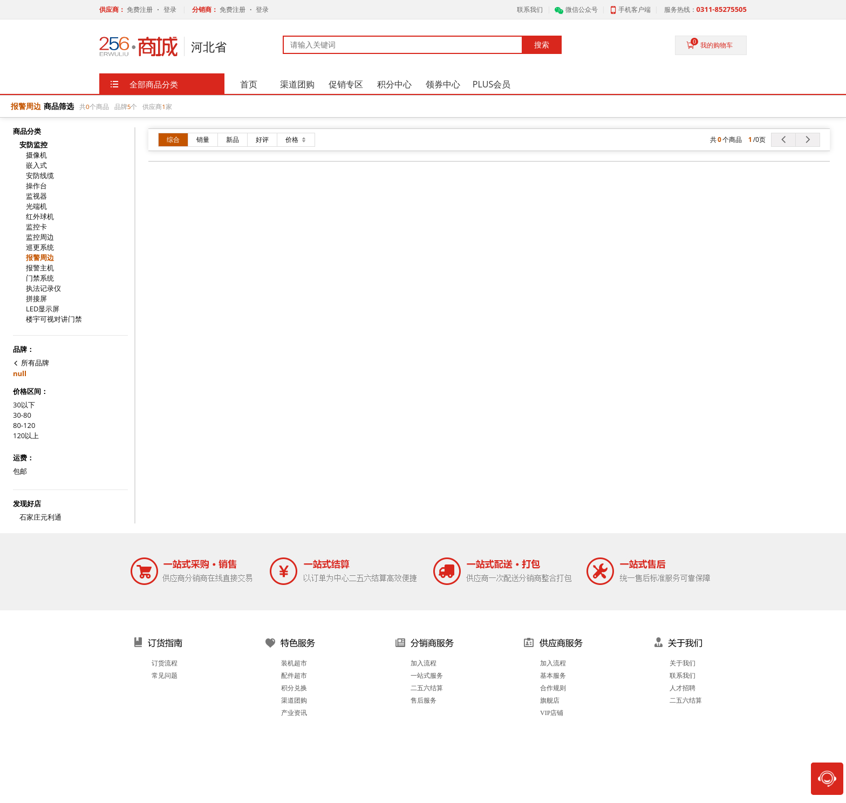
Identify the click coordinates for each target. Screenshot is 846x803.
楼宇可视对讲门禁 (54, 319)
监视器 (36, 196)
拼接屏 (36, 299)
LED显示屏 (42, 309)
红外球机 (40, 217)
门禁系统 (40, 278)
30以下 (24, 405)
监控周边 (40, 237)
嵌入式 (36, 165)
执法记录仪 (43, 288)
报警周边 (40, 258)
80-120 (24, 425)
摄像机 (36, 155)
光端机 (36, 206)
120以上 (26, 436)
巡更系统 (40, 247)
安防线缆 (40, 176)
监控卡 (36, 227)
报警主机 (40, 268)
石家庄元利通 (40, 517)
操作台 (36, 186)
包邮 (20, 471)
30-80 (22, 415)
